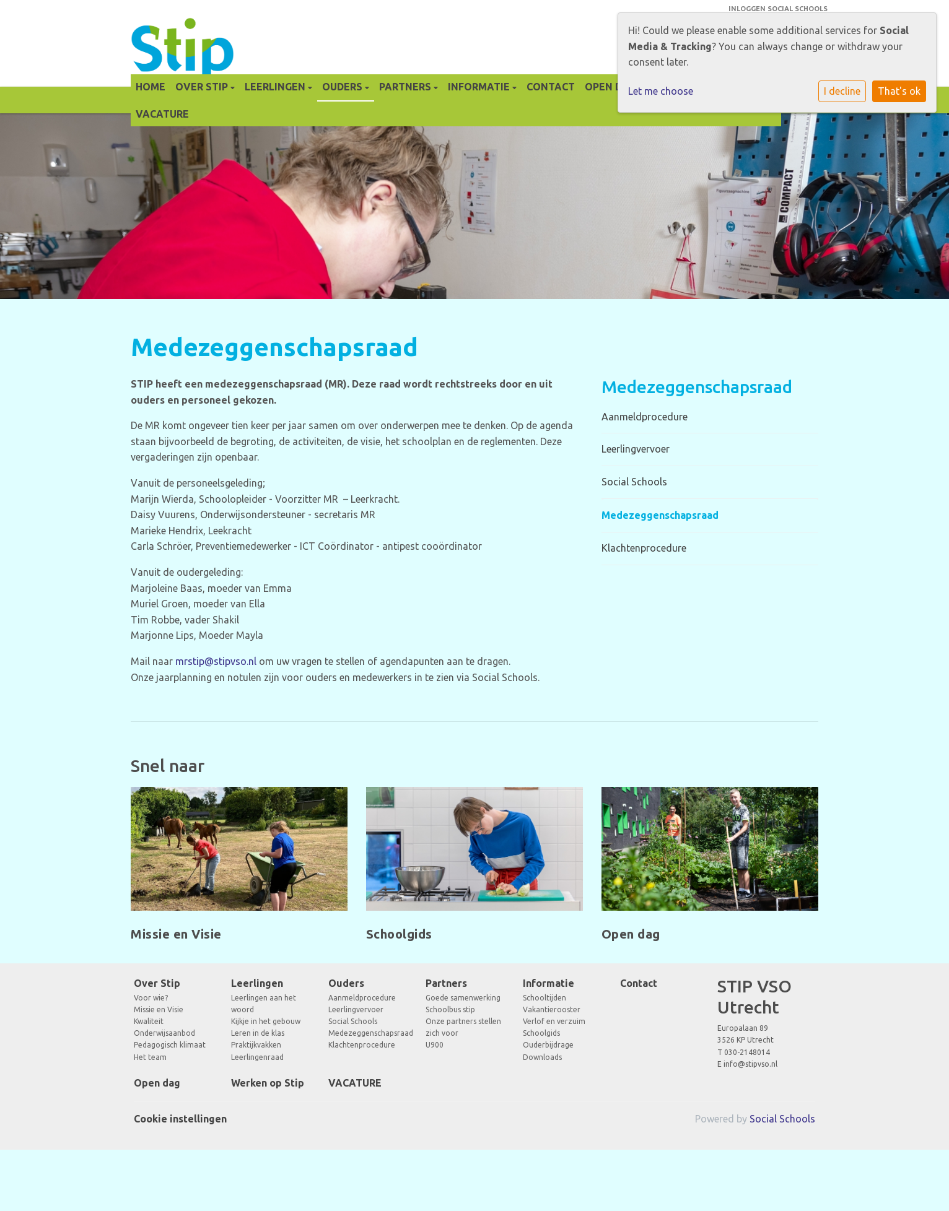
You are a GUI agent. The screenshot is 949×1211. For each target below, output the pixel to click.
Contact (551, 86)
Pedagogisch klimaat (170, 1045)
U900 (435, 1045)
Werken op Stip (267, 1082)
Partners (406, 86)
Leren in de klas (257, 1033)
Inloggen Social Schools (778, 8)
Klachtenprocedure (643, 547)
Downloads (542, 1057)
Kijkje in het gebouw (265, 1021)
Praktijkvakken (256, 1045)
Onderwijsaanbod (164, 1033)
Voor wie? (151, 998)
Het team (150, 1057)
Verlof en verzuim (554, 1021)
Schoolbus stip (450, 1009)
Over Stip (202, 86)
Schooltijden (544, 998)
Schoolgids (541, 1033)
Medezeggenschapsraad (660, 515)
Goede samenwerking (463, 998)
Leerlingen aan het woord (263, 1004)
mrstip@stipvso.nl (215, 661)
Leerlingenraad (257, 1057)
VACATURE (162, 113)
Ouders (343, 86)
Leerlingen (276, 86)
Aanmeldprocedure (644, 416)
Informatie (480, 86)
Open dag (610, 86)
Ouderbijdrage (548, 1045)
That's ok (899, 91)
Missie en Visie (158, 1009)
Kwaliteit (149, 1021)
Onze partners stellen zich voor (463, 1027)
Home (150, 86)
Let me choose (660, 91)
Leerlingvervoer (635, 448)
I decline (842, 91)
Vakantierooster (551, 1009)
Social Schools (634, 481)
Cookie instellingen (180, 1118)
